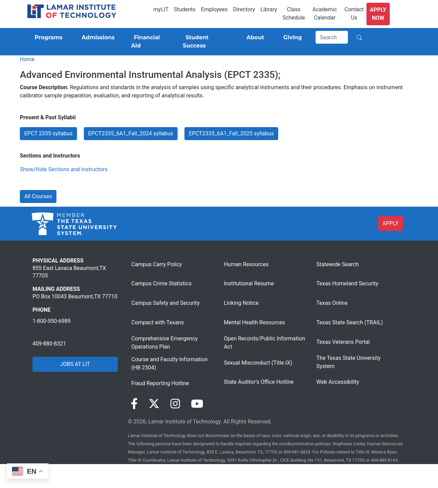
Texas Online (332, 303)
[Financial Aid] (148, 41)
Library (268, 9)
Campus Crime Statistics (161, 283)
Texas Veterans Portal (343, 342)
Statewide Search (338, 264)
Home (27, 59)
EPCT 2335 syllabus (48, 133)
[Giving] (291, 37)
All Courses (38, 196)
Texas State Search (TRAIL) (350, 322)
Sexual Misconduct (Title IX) (258, 363)
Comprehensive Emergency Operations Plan (164, 342)
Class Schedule (294, 13)
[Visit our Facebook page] (134, 403)
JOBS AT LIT (75, 364)
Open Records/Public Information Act (264, 342)
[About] (254, 37)
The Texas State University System (349, 362)
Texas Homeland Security (347, 283)
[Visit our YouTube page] (197, 403)
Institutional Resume (249, 283)
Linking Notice (241, 303)
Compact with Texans (157, 322)
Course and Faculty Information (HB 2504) (169, 363)
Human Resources (246, 264)
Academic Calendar (324, 13)
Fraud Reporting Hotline (160, 383)
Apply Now (378, 13)
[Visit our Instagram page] (175, 403)
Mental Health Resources (254, 322)
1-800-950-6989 (51, 321)
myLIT (160, 9)
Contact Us (354, 13)
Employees (214, 9)
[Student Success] (205, 41)
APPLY (391, 223)
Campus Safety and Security (165, 303)
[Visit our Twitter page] (154, 403)
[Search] (331, 37)
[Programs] (47, 37)
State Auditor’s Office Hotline (259, 382)
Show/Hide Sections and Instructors (63, 169)
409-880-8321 (49, 343)
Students (184, 9)
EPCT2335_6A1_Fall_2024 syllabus (130, 133)
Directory (244, 9)
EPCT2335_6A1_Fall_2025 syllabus (231, 133)
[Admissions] (96, 37)
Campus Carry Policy (156, 264)
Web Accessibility (338, 382)
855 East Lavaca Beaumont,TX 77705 (69, 272)
